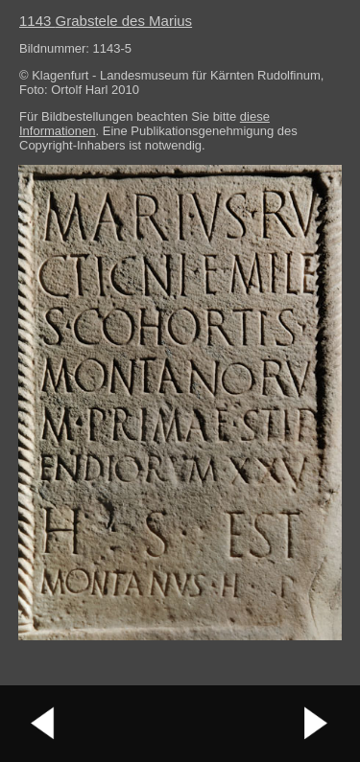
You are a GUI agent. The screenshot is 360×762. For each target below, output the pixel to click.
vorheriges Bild (43, 723)
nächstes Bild (317, 723)
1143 (105, 20)
